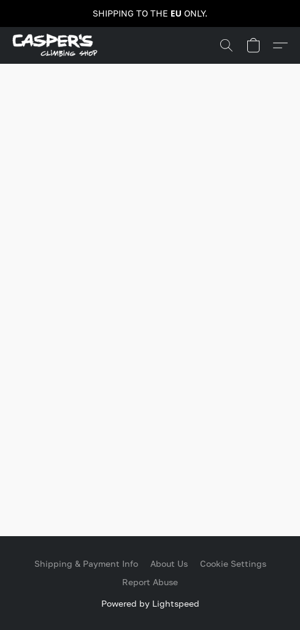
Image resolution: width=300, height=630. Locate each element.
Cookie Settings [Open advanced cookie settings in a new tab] (233, 563)
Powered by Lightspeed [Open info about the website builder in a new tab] (150, 603)
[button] (57, 45)
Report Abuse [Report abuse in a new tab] (150, 582)
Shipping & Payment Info (86, 563)
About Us (169, 563)
